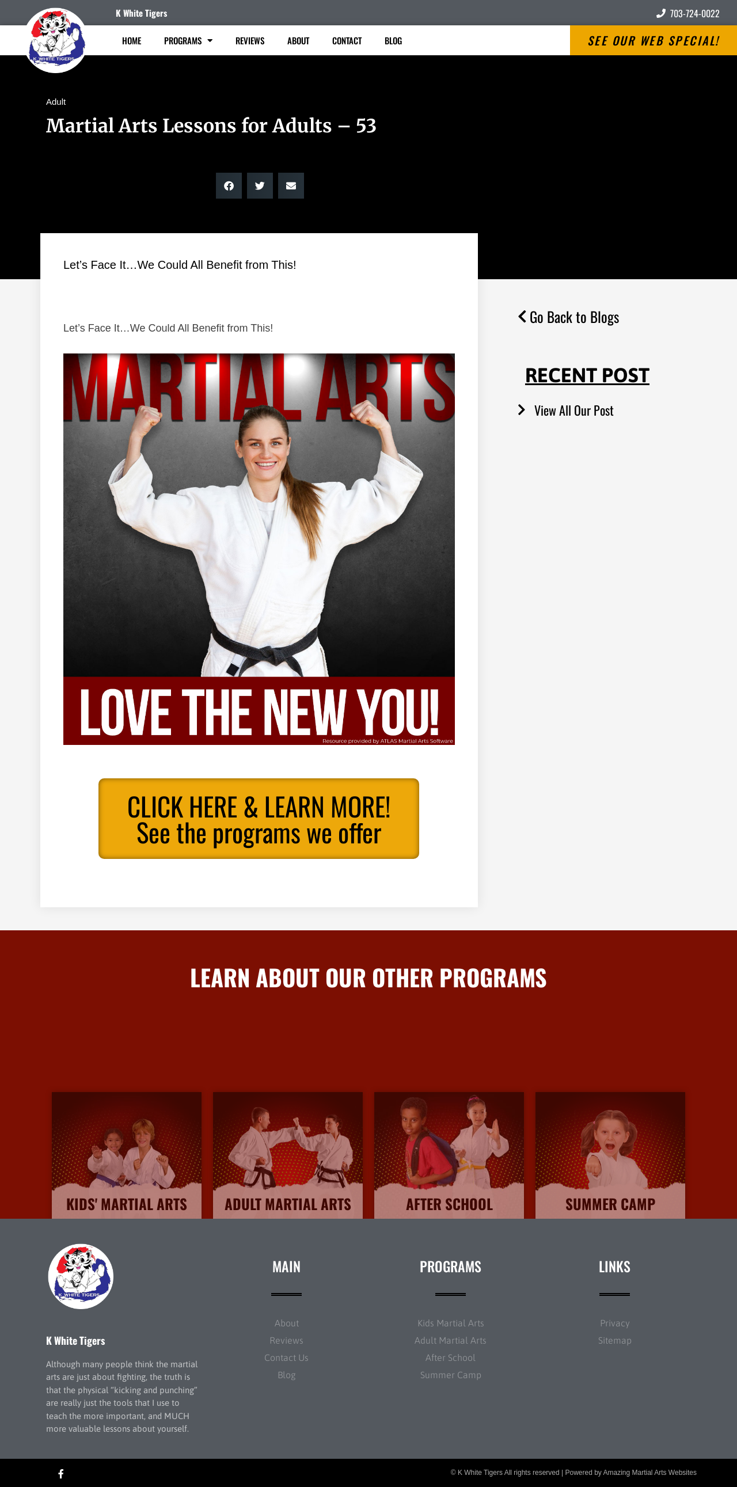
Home (131, 40)
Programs (188, 41)
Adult (56, 102)
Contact (347, 40)
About (298, 40)
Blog (393, 40)
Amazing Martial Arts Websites (650, 1473)
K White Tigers (141, 12)
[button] (229, 186)
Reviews (249, 40)
